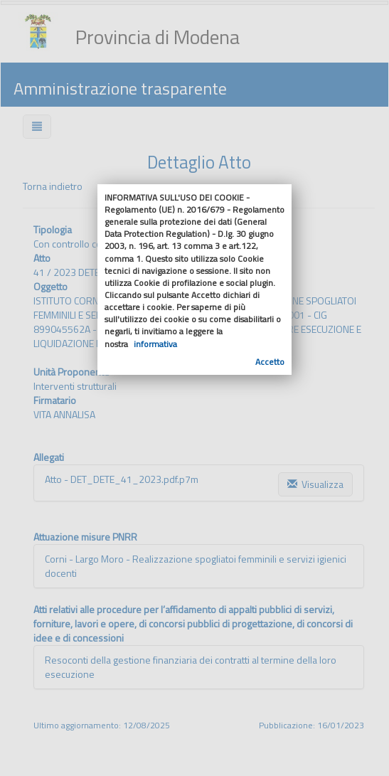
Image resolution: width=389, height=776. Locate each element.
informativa (155, 344)
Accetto (269, 362)
